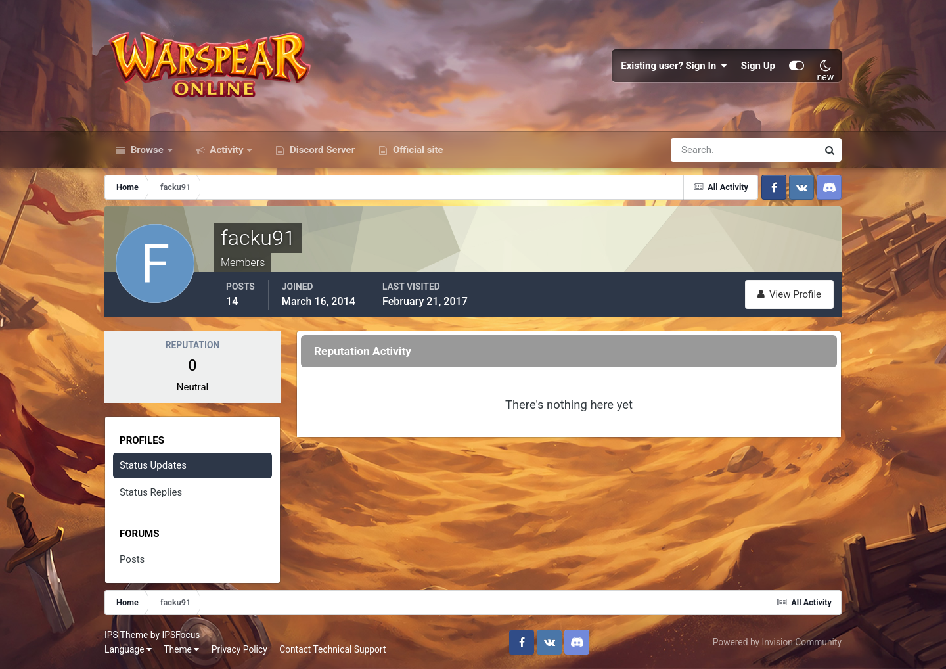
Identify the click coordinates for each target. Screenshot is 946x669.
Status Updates (153, 465)
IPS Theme (126, 635)
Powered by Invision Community (777, 642)
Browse (147, 150)
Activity (227, 150)
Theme (181, 649)
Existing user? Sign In (674, 66)
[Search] (699, 150)
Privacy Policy (239, 649)
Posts (132, 559)
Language (128, 649)
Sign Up (758, 66)
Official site (416, 150)
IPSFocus (181, 635)
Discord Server (321, 150)
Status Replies (151, 492)
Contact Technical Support (332, 649)
